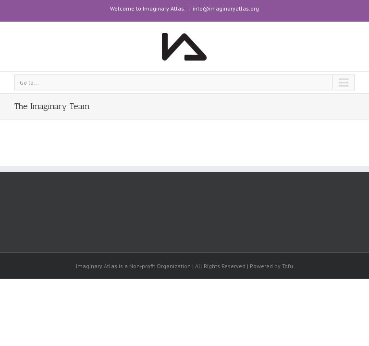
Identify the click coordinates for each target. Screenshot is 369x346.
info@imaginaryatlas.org (226, 8)
